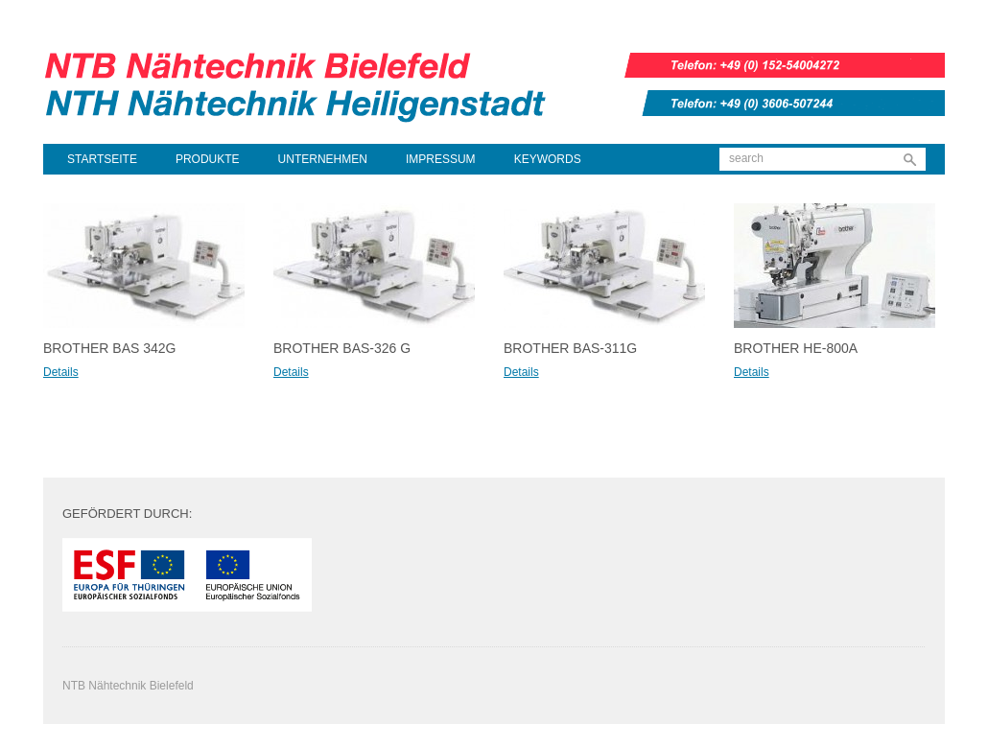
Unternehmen (322, 159)
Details (61, 372)
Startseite (102, 159)
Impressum (441, 159)
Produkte (208, 159)
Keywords (547, 159)
